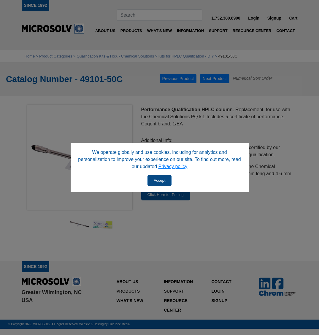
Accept (160, 180)
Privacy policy (173, 166)
